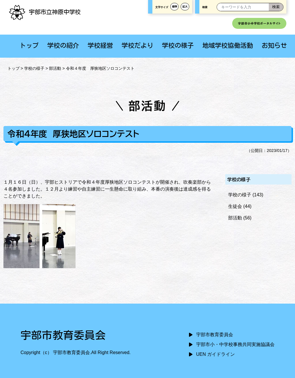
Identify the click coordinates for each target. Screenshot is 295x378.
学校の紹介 (63, 45)
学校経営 (100, 45)
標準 (174, 6)
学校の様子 (178, 45)
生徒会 (235, 206)
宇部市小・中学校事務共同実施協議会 (235, 344)
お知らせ (274, 45)
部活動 (55, 68)
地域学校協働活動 (227, 45)
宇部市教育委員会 (214, 334)
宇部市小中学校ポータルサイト (259, 23)
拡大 (185, 6)
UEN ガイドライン (215, 354)
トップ (29, 45)
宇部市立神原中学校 (45, 12)
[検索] (276, 7)
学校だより (137, 45)
